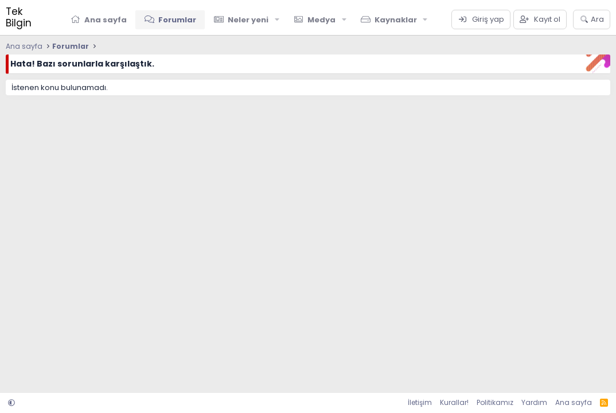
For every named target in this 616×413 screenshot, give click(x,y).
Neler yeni (248, 19)
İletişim (420, 402)
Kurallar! (454, 402)
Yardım (534, 402)
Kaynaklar (396, 19)
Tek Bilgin (19, 17)
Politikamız (495, 402)
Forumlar (177, 19)
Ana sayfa (105, 19)
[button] (277, 19)
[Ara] (591, 19)
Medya (321, 19)
